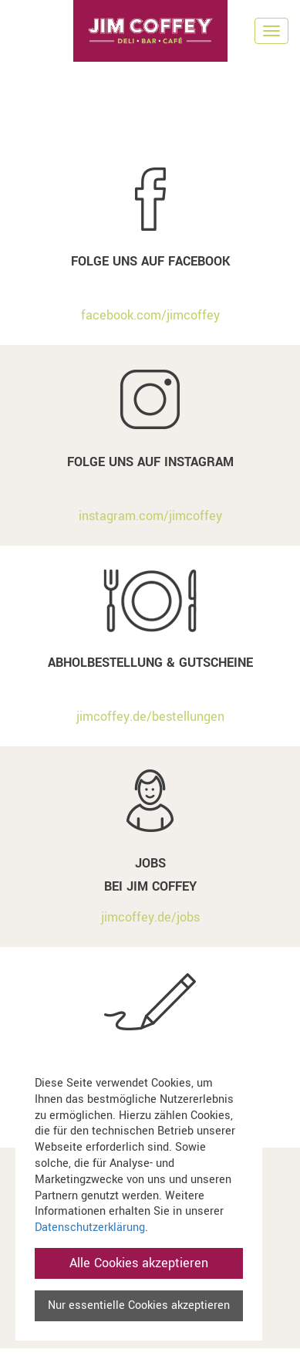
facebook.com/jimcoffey (150, 315)
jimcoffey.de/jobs (150, 917)
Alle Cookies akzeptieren (138, 1263)
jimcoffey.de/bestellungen (150, 716)
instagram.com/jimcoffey (150, 516)
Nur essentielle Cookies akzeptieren (139, 1305)
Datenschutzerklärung (90, 1227)
